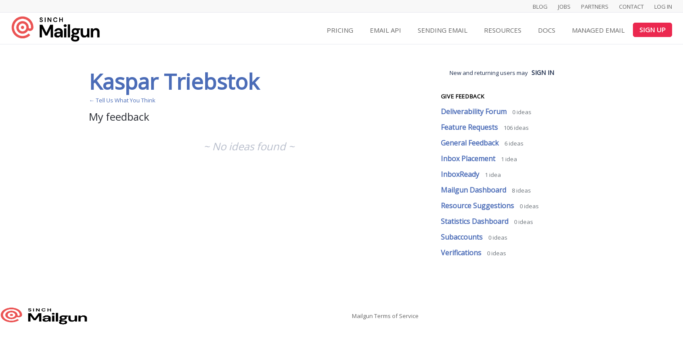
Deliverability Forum (474, 111)
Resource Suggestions (478, 205)
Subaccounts (462, 237)
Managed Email (598, 30)
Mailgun (362, 316)
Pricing (340, 30)
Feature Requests (470, 127)
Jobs (564, 6)
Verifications (462, 252)
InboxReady (461, 174)
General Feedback (470, 143)
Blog (540, 6)
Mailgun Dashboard (474, 190)
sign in (542, 72)
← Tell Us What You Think (122, 100)
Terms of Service (396, 316)
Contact (631, 6)
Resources (502, 30)
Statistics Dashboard (475, 221)
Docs (546, 30)
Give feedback (462, 96)
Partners (595, 6)
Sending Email (442, 30)
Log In (663, 6)
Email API (385, 30)
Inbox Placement (469, 158)
